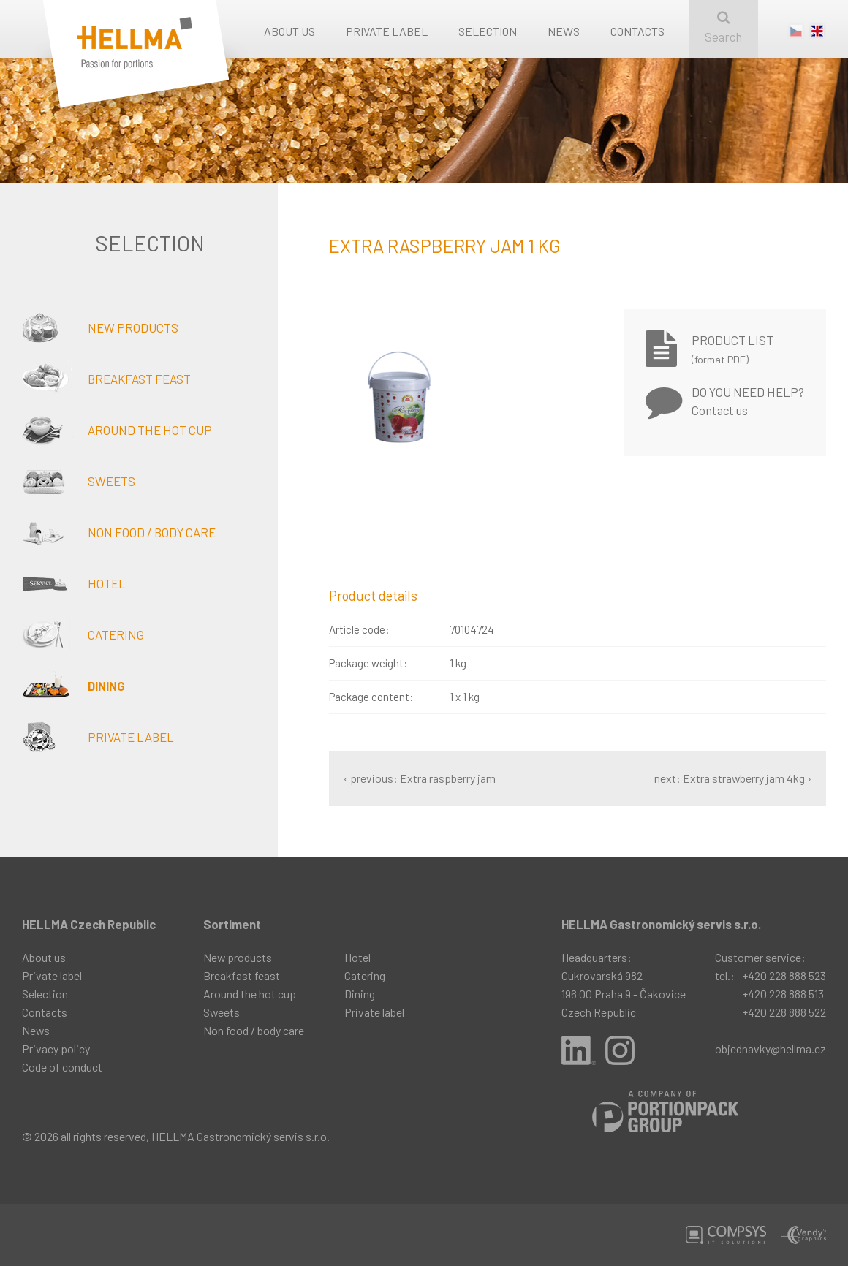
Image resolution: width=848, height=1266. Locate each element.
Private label (387, 31)
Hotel (74, 583)
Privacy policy (56, 1048)
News (564, 31)
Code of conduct (62, 1067)
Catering (83, 634)
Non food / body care (119, 532)
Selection (487, 31)
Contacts (637, 31)
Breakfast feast (106, 378)
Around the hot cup (117, 430)
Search (723, 27)
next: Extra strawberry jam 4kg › (732, 778)
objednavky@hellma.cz (770, 1048)
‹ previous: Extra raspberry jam (420, 778)
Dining (73, 685)
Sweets (78, 481)
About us (289, 31)
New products (100, 327)
